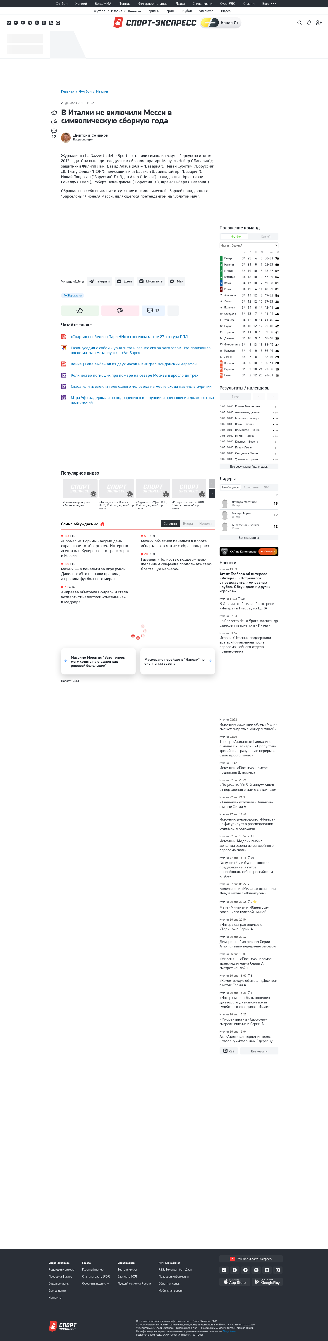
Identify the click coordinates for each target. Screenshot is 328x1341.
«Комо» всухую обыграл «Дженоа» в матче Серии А (249, 982)
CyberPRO (227, 4)
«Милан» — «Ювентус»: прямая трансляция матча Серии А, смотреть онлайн (246, 963)
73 (66, 587)
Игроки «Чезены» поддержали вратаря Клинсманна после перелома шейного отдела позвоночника (245, 644)
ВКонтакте (154, 281)
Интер (228, 258)
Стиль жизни (203, 4)
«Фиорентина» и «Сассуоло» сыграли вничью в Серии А (243, 1021)
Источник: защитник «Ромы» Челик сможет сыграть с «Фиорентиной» (249, 726)
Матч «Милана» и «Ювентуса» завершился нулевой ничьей (244, 909)
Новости (134, 11)
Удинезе (229, 320)
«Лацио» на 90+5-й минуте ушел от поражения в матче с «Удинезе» (248, 787)
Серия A (153, 11)
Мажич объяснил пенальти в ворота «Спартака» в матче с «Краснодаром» (175, 543)
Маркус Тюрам (241, 513)
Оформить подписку (95, 1283)
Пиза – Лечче (243, 447)
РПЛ (73, 536)
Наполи (229, 264)
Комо (227, 283)
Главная (68, 91)
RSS (228, 1051)
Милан (228, 270)
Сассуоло (230, 313)
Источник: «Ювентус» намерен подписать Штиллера (245, 769)
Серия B (171, 11)
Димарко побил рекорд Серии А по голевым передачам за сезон (248, 943)
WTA (72, 587)
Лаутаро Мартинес (244, 502)
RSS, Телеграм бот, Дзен (175, 1269)
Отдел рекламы (59, 1283)
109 (66, 564)
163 (66, 536)
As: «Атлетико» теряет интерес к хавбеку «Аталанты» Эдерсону (246, 1038)
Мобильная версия (171, 1290)
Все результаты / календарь (249, 466)
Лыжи (180, 4)
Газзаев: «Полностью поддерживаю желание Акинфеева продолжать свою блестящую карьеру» (176, 564)
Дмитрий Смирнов (90, 135)
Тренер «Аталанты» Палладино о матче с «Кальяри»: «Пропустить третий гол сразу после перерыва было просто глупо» (248, 748)
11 (252, 836)
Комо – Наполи (244, 424)
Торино (229, 332)
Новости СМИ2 (70, 681)
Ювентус (229, 276)
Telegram (103, 281)
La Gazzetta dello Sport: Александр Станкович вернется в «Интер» (249, 622)
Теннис (125, 4)
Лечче (228, 356)
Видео (226, 11)
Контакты (55, 1297)
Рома (227, 289)
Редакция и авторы (61, 1269)
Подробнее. (229, 1331)
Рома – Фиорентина (247, 406)
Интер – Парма (244, 435)
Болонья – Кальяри (247, 418)
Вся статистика (249, 537)
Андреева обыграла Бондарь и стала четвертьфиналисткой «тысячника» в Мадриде (94, 597)
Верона (229, 369)
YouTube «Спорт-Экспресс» (251, 1259)
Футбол (61, 4)
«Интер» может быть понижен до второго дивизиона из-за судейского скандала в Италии (245, 1002)
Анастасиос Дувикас (246, 525)
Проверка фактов (60, 1276)
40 (243, 598)
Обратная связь (169, 1283)
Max (180, 281)
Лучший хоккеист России (134, 1283)
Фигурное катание (153, 4)
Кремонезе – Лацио (247, 429)
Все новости (259, 1051)
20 (146, 554)
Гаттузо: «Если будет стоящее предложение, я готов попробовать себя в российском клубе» (246, 869)
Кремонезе (231, 363)
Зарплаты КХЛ (127, 1276)
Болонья (229, 307)
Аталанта (230, 295)
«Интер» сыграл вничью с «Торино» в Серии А (241, 926)
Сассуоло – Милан (246, 453)
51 (146, 536)
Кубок (187, 11)
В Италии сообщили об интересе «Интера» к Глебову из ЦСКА (247, 605)
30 (252, 857)
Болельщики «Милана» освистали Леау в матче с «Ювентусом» (248, 890)
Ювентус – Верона (246, 441)
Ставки (248, 4)
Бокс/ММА (103, 4)
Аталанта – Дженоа (247, 412)
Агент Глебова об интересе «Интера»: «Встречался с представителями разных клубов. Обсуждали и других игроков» (245, 582)
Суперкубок (206, 11)
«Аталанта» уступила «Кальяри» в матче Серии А (246, 804)
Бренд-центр (57, 1290)
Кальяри (229, 350)
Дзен (128, 281)
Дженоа (229, 338)
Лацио (228, 301)
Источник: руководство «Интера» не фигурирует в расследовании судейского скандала (247, 823)
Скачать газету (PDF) (96, 1276)
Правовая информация (174, 1276)
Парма (228, 326)
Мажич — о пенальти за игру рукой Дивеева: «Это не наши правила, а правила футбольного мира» (93, 574)
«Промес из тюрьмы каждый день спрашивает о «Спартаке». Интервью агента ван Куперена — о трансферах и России (95, 548)
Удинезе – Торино (246, 459)
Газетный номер (92, 1269)
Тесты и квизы (127, 1269)
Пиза (227, 375)
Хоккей (81, 4)
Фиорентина (232, 344)
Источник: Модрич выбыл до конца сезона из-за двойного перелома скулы (247, 845)
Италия (116, 11)
